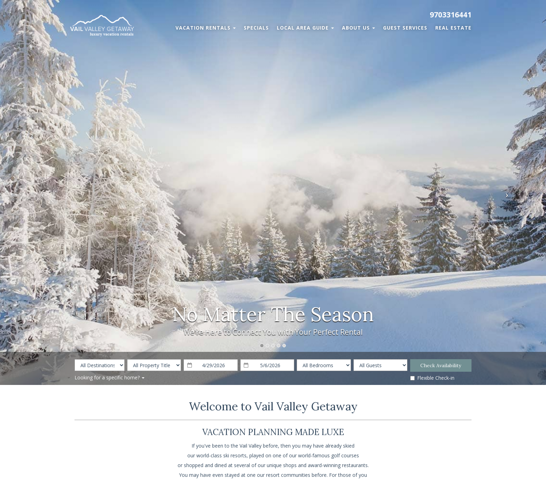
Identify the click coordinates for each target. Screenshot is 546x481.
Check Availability (440, 365)
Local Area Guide (305, 27)
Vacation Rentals (206, 27)
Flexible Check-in (432, 377)
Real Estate (453, 27)
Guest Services (405, 27)
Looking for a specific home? (110, 377)
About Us (358, 27)
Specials (256, 27)
